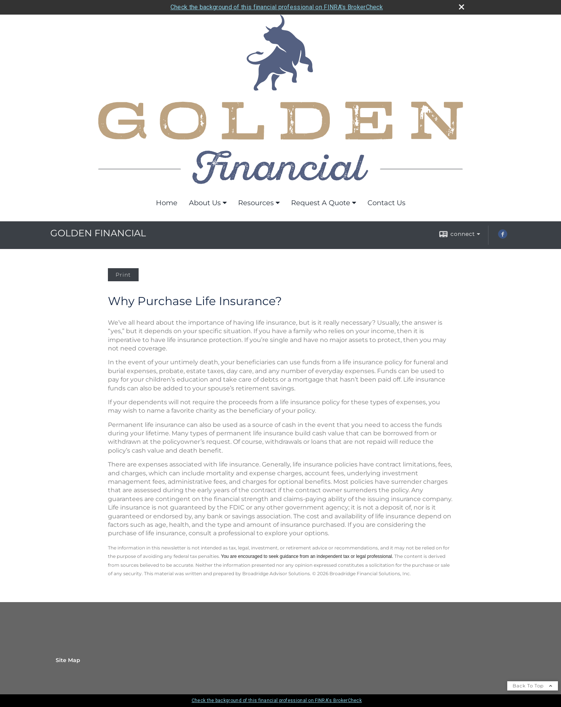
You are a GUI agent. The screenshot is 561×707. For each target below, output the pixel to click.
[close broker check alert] (461, 7)
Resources (256, 203)
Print (123, 274)
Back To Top (533, 686)
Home (166, 203)
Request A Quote (320, 203)
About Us (205, 203)
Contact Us (386, 203)
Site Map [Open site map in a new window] (68, 660)
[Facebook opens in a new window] (502, 236)
